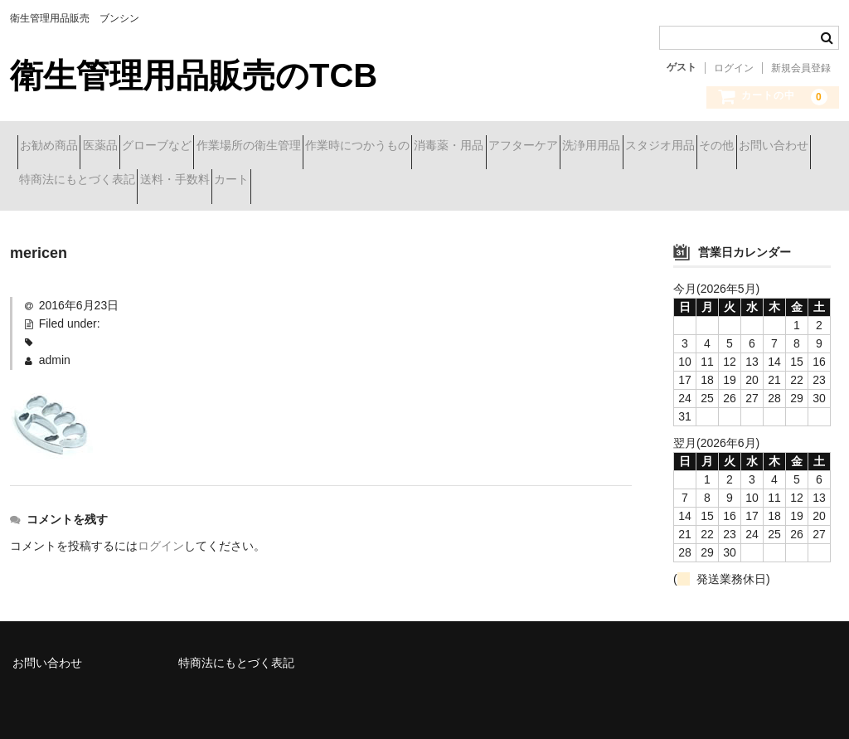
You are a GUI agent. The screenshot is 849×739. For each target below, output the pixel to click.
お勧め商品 (56, 146)
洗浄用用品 (56, 181)
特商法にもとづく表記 (453, 181)
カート (665, 181)
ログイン (734, 68)
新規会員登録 (801, 68)
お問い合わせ (326, 181)
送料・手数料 (579, 181)
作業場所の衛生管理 (344, 146)
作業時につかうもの (482, 146)
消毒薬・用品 (603, 146)
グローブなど (223, 146)
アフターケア (707, 146)
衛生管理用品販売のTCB (193, 75)
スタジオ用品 (153, 181)
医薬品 (136, 146)
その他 (239, 181)
